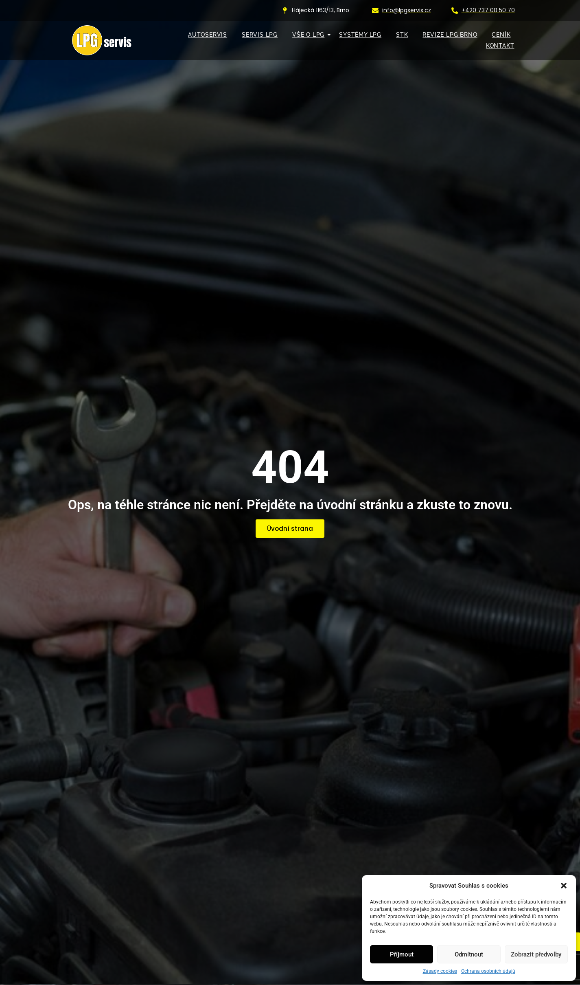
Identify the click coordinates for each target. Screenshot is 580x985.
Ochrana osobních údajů (488, 971)
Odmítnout (469, 954)
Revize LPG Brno (449, 34)
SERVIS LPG (260, 34)
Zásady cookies (440, 971)
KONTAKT (500, 45)
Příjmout (402, 954)
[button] (564, 886)
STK (402, 34)
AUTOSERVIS (207, 34)
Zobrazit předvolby (536, 954)
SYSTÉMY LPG (360, 34)
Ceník (501, 34)
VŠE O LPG (310, 34)
